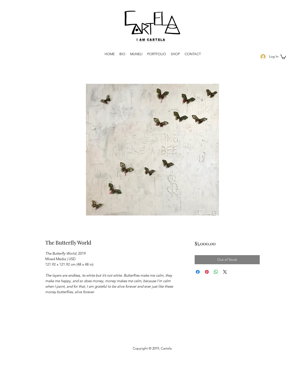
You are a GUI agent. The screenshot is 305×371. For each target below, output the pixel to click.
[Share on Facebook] (198, 272)
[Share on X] (225, 272)
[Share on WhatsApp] (216, 272)
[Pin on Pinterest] (207, 272)
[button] (283, 56)
